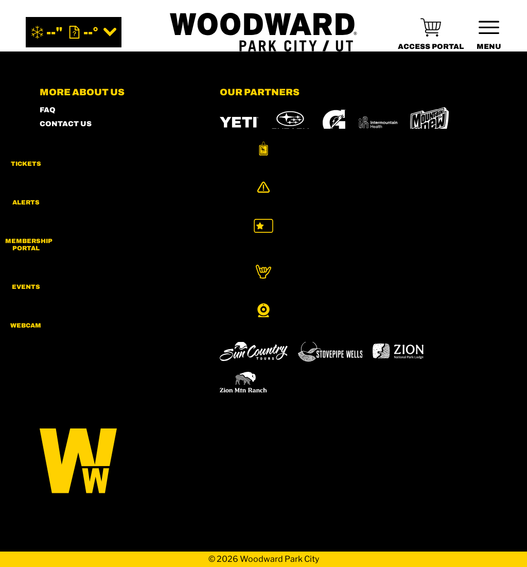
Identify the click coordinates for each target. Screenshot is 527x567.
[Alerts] (501, 199)
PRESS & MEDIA (70, 179)
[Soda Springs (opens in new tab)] (282, 322)
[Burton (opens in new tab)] (232, 162)
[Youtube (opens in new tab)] (135, 296)
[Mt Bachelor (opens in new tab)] (456, 294)
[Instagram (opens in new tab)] (50, 296)
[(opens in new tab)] (431, 32)
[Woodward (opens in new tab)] (404, 322)
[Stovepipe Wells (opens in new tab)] (330, 351)
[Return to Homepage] (263, 32)
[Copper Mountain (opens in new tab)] (355, 295)
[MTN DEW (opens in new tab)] (429, 122)
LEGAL (53, 207)
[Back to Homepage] (117, 461)
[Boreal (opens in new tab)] (300, 295)
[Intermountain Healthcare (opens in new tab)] (378, 122)
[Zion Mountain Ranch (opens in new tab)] (243, 382)
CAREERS (59, 235)
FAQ (48, 110)
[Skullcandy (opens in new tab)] (337, 161)
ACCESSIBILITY (70, 165)
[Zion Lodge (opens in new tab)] (398, 351)
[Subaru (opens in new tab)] (290, 122)
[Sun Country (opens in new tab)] (254, 351)
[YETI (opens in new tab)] (239, 122)
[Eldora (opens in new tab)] (409, 295)
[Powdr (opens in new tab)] (243, 295)
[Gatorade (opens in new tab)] (334, 122)
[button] (501, 156)
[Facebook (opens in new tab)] (78, 296)
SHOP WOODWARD (76, 138)
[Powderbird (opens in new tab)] (332, 322)
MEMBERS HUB (70, 152)
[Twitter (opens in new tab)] (106, 296)
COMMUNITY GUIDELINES (91, 221)
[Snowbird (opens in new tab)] (241, 322)
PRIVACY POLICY (73, 193)
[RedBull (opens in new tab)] (277, 162)
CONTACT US (66, 124)
